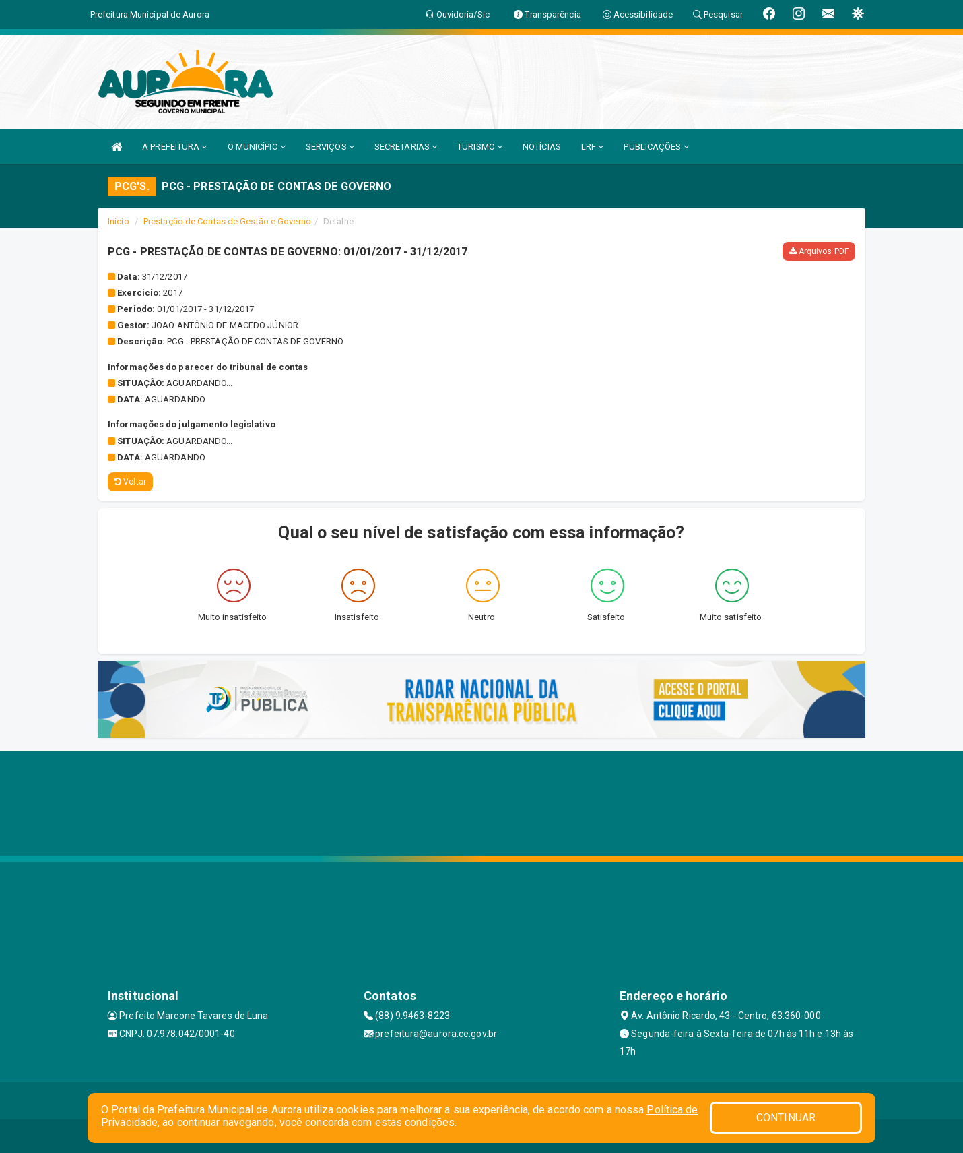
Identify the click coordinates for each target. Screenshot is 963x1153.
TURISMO (479, 147)
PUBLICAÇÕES (656, 147)
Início (118, 221)
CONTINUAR (786, 1117)
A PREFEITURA (174, 147)
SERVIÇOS (330, 147)
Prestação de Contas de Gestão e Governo (227, 221)
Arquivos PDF (819, 251)
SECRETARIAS (405, 147)
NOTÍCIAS (542, 147)
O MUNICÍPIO (257, 147)
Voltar (130, 482)
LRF (592, 147)
